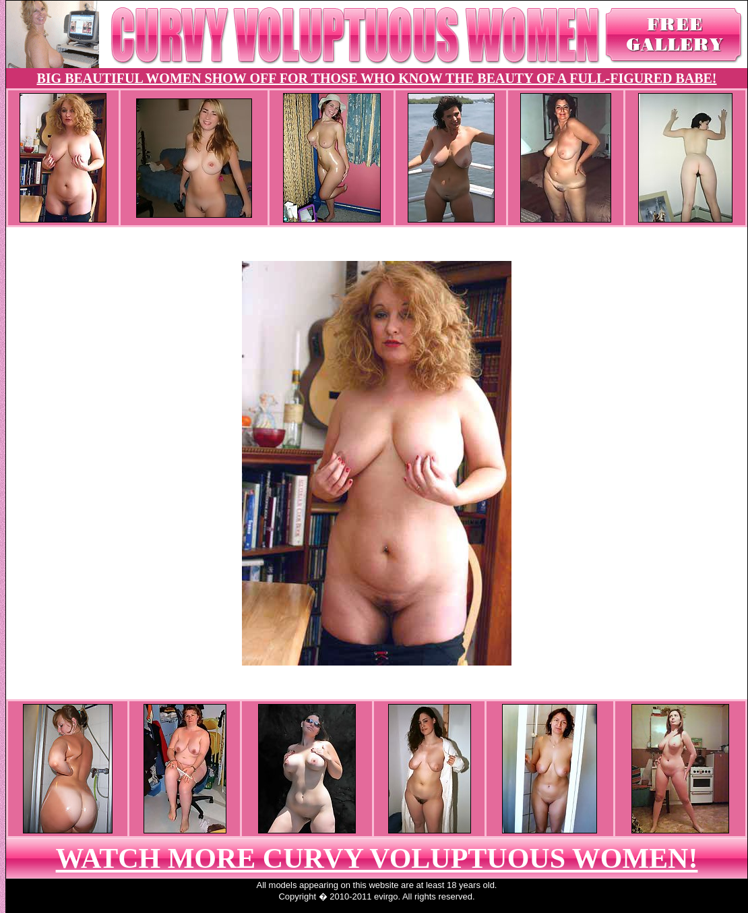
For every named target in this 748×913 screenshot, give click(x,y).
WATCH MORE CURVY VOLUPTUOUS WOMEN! (377, 858)
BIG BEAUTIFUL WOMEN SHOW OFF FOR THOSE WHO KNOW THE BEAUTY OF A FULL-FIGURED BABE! (376, 78)
